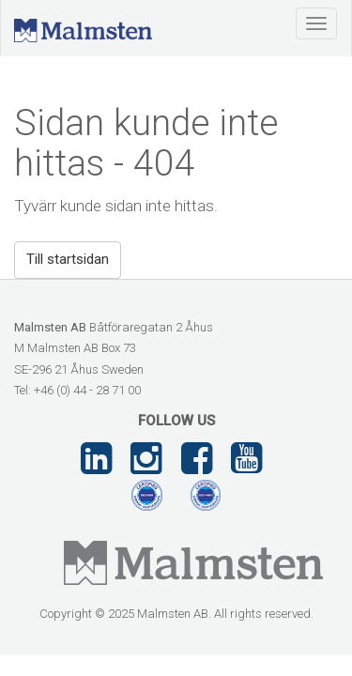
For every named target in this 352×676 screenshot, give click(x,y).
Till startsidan (67, 259)
